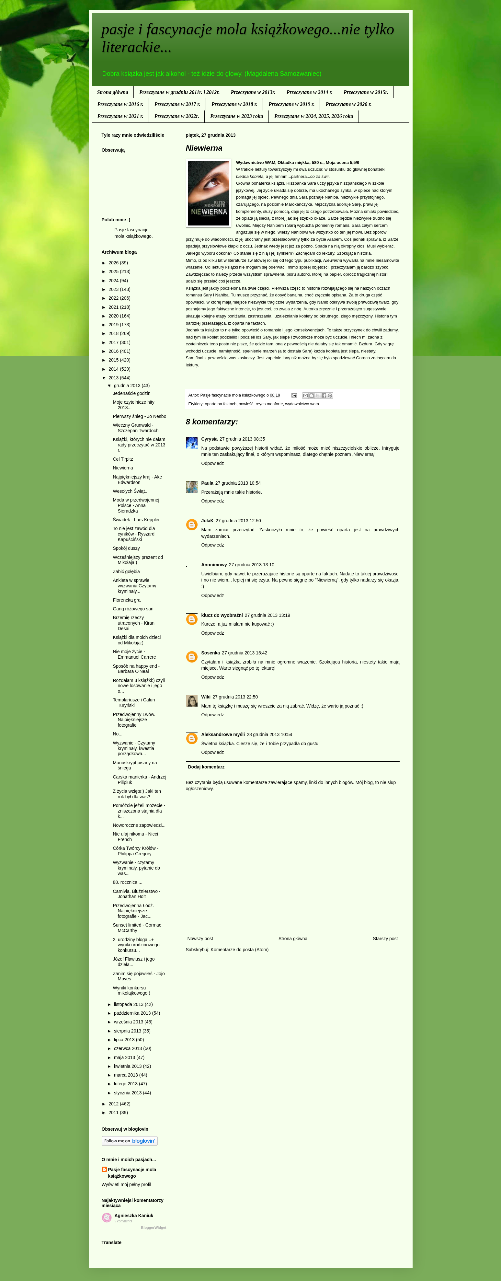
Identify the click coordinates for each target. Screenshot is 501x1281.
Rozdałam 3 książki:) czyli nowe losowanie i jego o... (139, 686)
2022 (114, 298)
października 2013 (133, 1013)
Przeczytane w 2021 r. (120, 116)
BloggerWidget (153, 1227)
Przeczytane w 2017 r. (177, 104)
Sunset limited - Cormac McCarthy (137, 927)
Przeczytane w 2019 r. (291, 104)
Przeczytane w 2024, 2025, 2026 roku (313, 116)
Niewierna (123, 467)
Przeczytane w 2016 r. (120, 104)
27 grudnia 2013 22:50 (235, 696)
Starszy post (385, 938)
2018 (114, 333)
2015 (114, 360)
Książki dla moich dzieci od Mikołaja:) (137, 640)
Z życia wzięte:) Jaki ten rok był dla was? (137, 794)
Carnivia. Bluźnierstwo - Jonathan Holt (136, 894)
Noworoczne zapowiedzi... (139, 825)
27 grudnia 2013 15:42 (244, 652)
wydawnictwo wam (302, 404)
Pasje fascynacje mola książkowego (132, 1173)
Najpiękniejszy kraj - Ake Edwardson (137, 479)
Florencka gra (127, 600)
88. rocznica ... (127, 882)
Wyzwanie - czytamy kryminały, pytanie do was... (136, 868)
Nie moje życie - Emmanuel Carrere (134, 654)
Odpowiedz (212, 463)
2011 (114, 1112)
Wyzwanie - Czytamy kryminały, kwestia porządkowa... (134, 748)
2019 (114, 324)
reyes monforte (269, 404)
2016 (114, 351)
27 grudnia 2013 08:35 (242, 439)
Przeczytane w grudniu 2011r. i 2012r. (179, 92)
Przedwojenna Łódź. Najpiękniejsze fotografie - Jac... (133, 911)
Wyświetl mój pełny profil (126, 1184)
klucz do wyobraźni (222, 615)
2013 (114, 377)
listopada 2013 (129, 1004)
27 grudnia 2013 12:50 (238, 520)
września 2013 (129, 1021)
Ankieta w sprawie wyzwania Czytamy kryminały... (134, 586)
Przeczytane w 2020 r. (348, 104)
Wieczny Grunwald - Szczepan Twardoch (135, 427)
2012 (114, 1103)
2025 (114, 271)
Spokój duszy (126, 548)
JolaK (207, 520)
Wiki (206, 696)
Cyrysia (209, 439)
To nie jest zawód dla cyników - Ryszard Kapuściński (134, 534)
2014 (114, 369)
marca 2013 (126, 1075)
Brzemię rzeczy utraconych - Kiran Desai (133, 623)
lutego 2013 (126, 1083)
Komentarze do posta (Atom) (240, 949)
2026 (114, 262)
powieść (246, 404)
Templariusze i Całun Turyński (134, 702)
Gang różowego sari (133, 608)
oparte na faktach (220, 404)
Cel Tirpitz (123, 459)
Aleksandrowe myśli (223, 734)
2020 (114, 315)
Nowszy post (200, 938)
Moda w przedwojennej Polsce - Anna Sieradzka (136, 505)
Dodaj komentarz (206, 766)
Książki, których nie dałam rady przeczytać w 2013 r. (139, 445)
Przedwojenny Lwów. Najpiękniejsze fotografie (134, 720)
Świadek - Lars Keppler (136, 519)
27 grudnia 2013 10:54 (238, 483)
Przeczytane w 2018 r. (234, 104)
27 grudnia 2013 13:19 (267, 615)
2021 (114, 307)
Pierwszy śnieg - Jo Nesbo (139, 416)
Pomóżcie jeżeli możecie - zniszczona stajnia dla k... (139, 811)
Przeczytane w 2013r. (253, 92)
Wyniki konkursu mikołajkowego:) (131, 990)
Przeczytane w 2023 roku (236, 116)
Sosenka (210, 652)
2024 (114, 280)
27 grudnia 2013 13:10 (251, 564)
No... (117, 733)
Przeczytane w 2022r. (176, 116)
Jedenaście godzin (131, 393)
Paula (207, 483)
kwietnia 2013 (128, 1066)
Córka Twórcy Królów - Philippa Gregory (135, 851)
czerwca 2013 (128, 1048)
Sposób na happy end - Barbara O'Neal (136, 669)
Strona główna (112, 92)
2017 (114, 342)
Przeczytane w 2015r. (366, 92)
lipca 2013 (125, 1039)
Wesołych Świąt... (130, 491)
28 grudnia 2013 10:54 (269, 734)
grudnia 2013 (128, 385)
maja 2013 (125, 1057)
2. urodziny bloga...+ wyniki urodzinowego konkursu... (136, 945)
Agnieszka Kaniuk (134, 1215)
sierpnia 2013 (128, 1030)
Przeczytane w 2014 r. (310, 92)
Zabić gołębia (126, 571)
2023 (114, 289)
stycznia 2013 (128, 1092)
